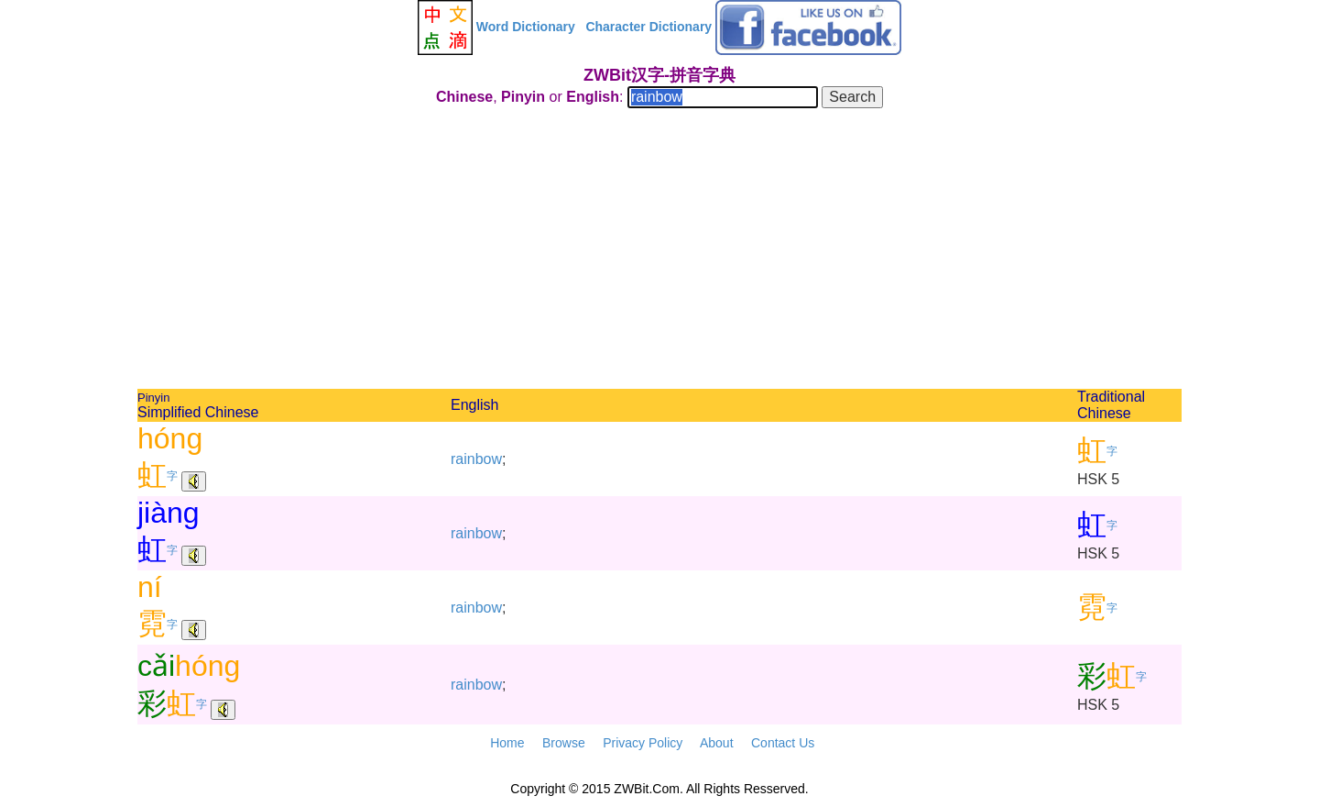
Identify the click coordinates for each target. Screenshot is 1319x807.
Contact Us (782, 742)
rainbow (476, 459)
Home (507, 742)
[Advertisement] (659, 251)
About (717, 742)
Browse (563, 742)
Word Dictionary (525, 26)
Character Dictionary (648, 26)
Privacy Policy (642, 742)
